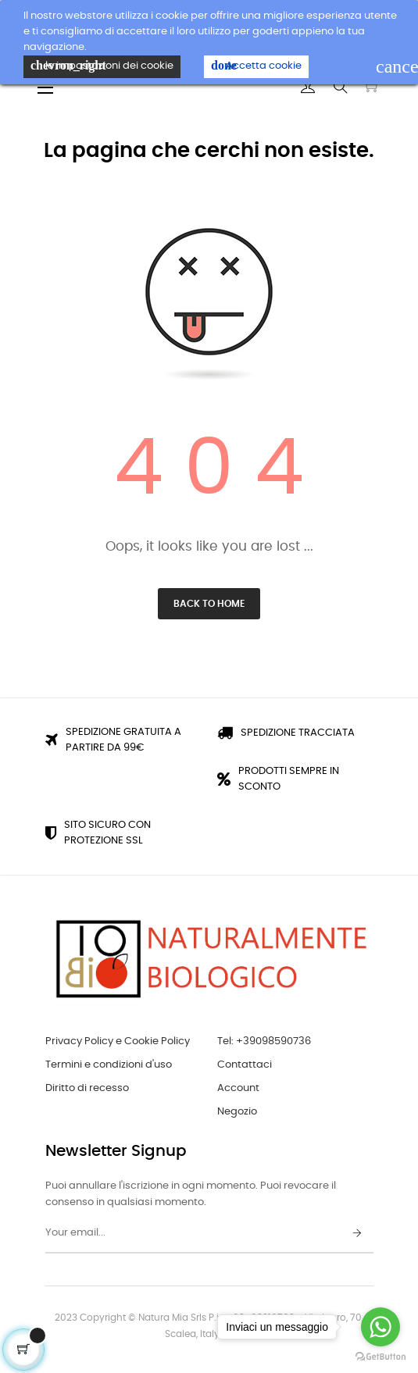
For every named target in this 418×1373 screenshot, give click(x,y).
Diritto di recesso (87, 1088)
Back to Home (209, 603)
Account (238, 1088)
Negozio (237, 1112)
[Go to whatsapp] (380, 1326)
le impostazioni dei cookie (101, 66)
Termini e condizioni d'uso (108, 1065)
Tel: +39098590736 (264, 1041)
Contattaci (244, 1065)
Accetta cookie (256, 66)
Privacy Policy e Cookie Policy (117, 1041)
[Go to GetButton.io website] (380, 1357)
